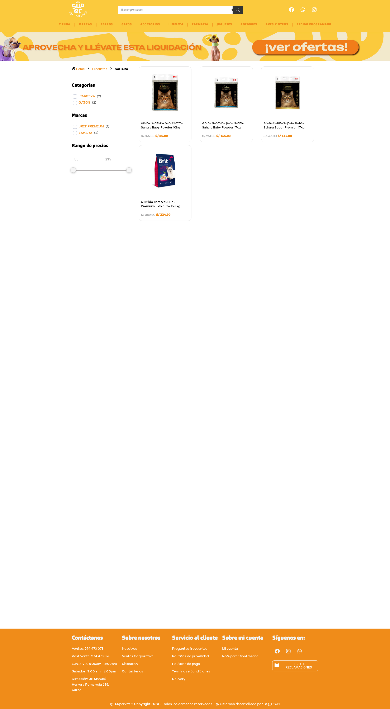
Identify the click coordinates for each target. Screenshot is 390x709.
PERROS (107, 24)
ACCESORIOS (150, 24)
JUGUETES (224, 24)
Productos (100, 69)
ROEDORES (249, 24)
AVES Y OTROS (277, 24)
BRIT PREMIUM (91, 126)
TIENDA (64, 24)
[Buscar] (238, 10)
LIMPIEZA (175, 24)
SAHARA (85, 133)
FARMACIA (200, 24)
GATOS (127, 24)
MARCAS (85, 24)
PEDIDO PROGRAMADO (314, 24)
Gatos (84, 102)
